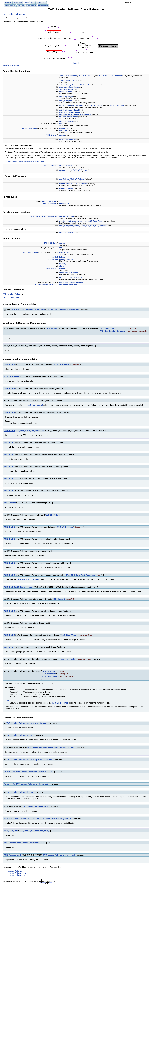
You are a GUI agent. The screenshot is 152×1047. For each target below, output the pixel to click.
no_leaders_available (67, 140)
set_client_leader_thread (69, 110)
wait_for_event (65, 106)
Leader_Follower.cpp (17, 871)
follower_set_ (64, 257)
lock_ (61, 248)
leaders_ (62, 264)
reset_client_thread (66, 101)
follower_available (66, 188)
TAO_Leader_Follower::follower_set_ (32, 783)
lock (61, 124)
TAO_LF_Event (78, 106)
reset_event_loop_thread (69, 87)
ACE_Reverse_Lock (29, 128)
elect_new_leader (66, 122)
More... (26, 14)
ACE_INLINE (51, 328)
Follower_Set (64, 204)
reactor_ (62, 268)
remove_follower (65, 184)
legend (76, 63)
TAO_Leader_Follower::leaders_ (21, 791)
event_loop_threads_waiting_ (70, 278)
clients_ (62, 266)
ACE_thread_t (85, 115)
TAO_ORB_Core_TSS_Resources (43, 217)
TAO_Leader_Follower (12, 14)
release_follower (65, 170)
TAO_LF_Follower (50, 166)
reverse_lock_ (64, 253)
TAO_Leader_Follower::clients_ (20, 735)
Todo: (7, 701)
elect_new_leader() (35, 405)
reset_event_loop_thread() (28, 579)
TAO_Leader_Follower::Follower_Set (62, 310)
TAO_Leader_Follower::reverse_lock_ (59, 853)
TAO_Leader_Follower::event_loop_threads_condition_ (51, 747)
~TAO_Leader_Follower (68, 80)
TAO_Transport (96, 106)
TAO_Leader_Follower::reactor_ (31, 841)
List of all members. (11, 65)
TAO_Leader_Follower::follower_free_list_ (34, 771)
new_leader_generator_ (68, 285)
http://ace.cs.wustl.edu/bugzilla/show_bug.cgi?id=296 (24, 161)
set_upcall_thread (66, 89)
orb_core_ (63, 243)
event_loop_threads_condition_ (71, 282)
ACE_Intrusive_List (49, 202)
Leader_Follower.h (16, 869)
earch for (128, 2)
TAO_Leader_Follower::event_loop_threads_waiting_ (30, 759)
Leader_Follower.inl (16, 873)
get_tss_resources (66, 217)
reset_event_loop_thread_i (69, 226)
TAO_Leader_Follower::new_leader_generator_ (52, 817)
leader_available (65, 92)
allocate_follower (66, 166)
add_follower (64, 179)
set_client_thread (66, 96)
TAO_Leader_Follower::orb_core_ (34, 829)
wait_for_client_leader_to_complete (73, 221)
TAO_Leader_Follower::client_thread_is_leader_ (28, 723)
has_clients (63, 131)
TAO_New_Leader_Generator (110, 76)
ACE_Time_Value (85, 85)
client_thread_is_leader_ (69, 273)
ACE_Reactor (51, 135)
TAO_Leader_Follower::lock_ (36, 805)
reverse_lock (64, 128)
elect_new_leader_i (66, 233)
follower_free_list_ (66, 259)
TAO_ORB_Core (84, 76)
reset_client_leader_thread (69, 112)
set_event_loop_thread (68, 85)
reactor (62, 135)
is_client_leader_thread (68, 117)
